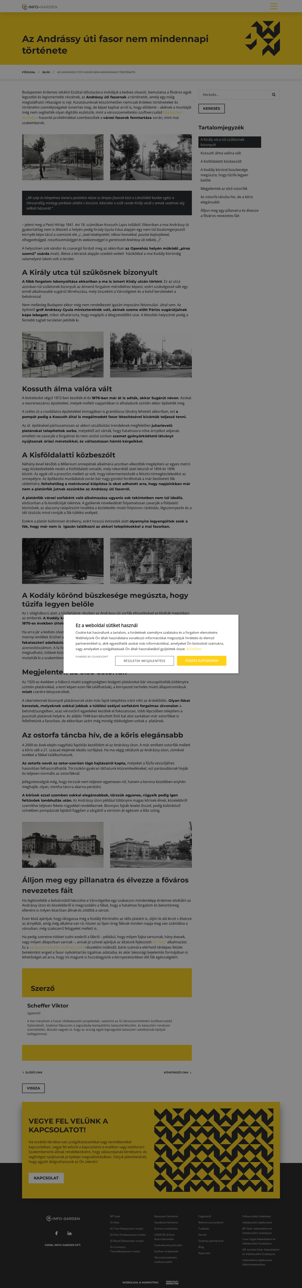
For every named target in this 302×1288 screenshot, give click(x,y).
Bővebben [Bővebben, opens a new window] (194, 649)
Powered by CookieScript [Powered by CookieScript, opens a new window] (92, 656)
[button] (145, 661)
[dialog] (151, 644)
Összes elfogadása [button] (201, 660)
